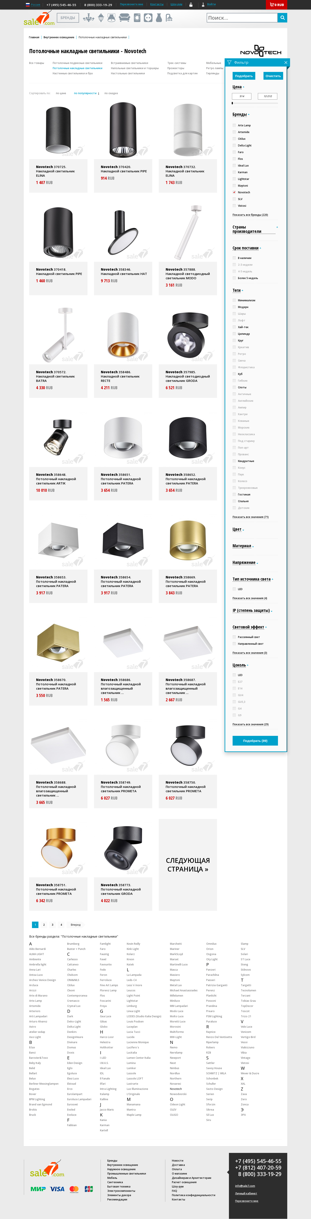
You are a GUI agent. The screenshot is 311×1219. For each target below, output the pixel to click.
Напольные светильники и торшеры (135, 68)
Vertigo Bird (248, 1037)
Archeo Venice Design (42, 980)
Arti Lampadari (38, 1016)
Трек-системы (176, 63)
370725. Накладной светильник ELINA (55, 171)
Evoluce (71, 1115)
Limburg (132, 1006)
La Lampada (134, 975)
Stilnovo (246, 969)
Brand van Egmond (40, 1104)
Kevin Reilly (133, 944)
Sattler (210, 1063)
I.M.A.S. (104, 1063)
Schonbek (212, 1078)
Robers (210, 1047)
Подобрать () (255, 741)
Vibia (244, 1052)
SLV (243, 949)
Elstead (71, 1084)
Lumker (131, 1068)
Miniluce (175, 1001)
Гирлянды (212, 73)
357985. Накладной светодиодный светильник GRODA (188, 376)
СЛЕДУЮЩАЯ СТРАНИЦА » (188, 864)
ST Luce (245, 959)
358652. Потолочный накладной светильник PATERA (186, 478)
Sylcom (245, 975)
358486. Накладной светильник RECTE (120, 376)
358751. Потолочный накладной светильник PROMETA (56, 889)
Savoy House (214, 1068)
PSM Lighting (214, 1016)
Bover (32, 1094)
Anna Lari (35, 969)
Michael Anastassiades (184, 990)
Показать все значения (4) (250, 598)
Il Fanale (105, 1078)
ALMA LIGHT (36, 954)
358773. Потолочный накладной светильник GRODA (121, 889)
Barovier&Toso (38, 1058)
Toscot (245, 1011)
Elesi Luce (73, 1078)
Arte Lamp (35, 1001)
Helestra (105, 1042)
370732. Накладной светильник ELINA (185, 171)
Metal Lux (176, 985)
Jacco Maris (107, 1109)
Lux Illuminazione (137, 1089)
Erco (70, 1089)
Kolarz (131, 954)
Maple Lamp (134, 1115)
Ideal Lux (105, 1068)
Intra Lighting (108, 1089)
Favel (103, 959)
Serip (209, 1099)
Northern (175, 1078)
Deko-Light (74, 1021)
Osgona (211, 954)
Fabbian (72, 1125)
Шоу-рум (176, 4)
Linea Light (133, 1011)
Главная (34, 37)
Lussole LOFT (135, 1078)
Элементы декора (119, 1195)
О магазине (179, 1173)
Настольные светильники (128, 73)
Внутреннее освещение (59, 37)
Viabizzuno (247, 1047)
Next (173, 1063)
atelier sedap (37, 1032)
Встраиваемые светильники (129, 63)
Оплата (177, 1169)
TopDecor (247, 1006)
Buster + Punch (76, 949)
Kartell (104, 1130)
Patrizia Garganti (216, 985)
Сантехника (115, 1182)
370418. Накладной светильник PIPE (59, 271)
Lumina (131, 1063)
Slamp (244, 944)
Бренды (112, 1160)
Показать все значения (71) (251, 517)
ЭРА (243, 1115)
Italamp (104, 1094)
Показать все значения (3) (250, 653)
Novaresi (175, 1084)
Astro (32, 1027)
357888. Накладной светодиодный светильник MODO (188, 273)
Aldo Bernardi (37, 949)
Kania (103, 1120)
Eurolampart (75, 1094)
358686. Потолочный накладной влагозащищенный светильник (121, 686)
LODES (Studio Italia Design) (144, 1016)
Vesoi (244, 1042)
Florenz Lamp (108, 990)
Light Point (133, 995)
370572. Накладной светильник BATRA (55, 376)
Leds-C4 (131, 980)
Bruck (32, 1115)
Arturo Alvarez (38, 1021)
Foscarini (105, 1001)
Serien (210, 1094)
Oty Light (212, 959)
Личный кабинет (246, 1193)
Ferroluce (106, 980)
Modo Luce (176, 1011)
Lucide (131, 1037)
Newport (175, 1058)
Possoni (211, 1001)
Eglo (70, 1068)
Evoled (71, 1109)
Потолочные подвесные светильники (77, 63)
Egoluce (72, 1073)
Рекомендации (117, 1199)
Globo (104, 1027)
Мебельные (213, 63)
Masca (174, 969)
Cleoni (71, 990)
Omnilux (211, 944)
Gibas (103, 1021)
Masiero (175, 975)
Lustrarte (132, 1084)
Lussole (131, 1073)
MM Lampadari (179, 1006)
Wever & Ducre (250, 1073)
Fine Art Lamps (109, 985)
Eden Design (74, 1063)
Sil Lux (210, 1115)
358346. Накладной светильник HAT (124, 271)
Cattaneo (73, 964)
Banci (32, 1052)
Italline (104, 1099)
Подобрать (244, 76)
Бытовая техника (118, 1186)
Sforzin (210, 1104)
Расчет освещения (184, 1182)
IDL (102, 1073)
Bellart (33, 1073)
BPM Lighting (37, 1099)
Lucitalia (132, 1052)
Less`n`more (134, 985)
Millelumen (176, 995)
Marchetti (176, 944)
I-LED (103, 1058)
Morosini (175, 1027)
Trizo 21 (246, 1016)
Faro (103, 949)
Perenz (210, 990)
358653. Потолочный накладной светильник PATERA (56, 581)
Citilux (71, 985)
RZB (208, 1052)
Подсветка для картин (182, 73)
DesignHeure (75, 1037)
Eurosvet (72, 1104)
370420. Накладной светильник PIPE (124, 169)
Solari (244, 954)
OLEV (173, 1109)
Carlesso (72, 959)
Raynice (211, 1032)
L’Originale (133, 1094)
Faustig (104, 954)
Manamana (133, 1104)
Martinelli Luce (179, 964)
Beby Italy (35, 1063)
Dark (70, 1016)
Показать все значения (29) (251, 724)
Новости (177, 1160)
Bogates (34, 1089)
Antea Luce (36, 975)
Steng (244, 964)
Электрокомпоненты (121, 1191)
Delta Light (74, 1027)
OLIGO (174, 1115)
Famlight (105, 944)
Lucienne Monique (138, 1042)
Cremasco (73, 1001)
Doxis (70, 1052)
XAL (243, 1084)
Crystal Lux (74, 1006)
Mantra (131, 1109)
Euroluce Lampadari (79, 1099)
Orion (209, 949)
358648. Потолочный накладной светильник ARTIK (56, 478)
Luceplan (132, 1027)
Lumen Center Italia (139, 1058)
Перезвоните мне (246, 1201)
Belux (32, 1078)
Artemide (35, 1006)
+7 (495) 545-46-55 (61, 4)
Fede (103, 969)
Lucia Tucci (133, 1032)
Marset (174, 959)
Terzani (245, 995)
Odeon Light (177, 1104)
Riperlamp (212, 1042)
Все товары (36, 63)
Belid (32, 1068)
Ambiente (35, 959)
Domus (71, 1047)
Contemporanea (77, 995)
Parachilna (212, 975)
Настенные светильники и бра (73, 73)
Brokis (33, 1109)
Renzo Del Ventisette (219, 1037)
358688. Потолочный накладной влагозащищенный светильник (56, 788)
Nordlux (175, 1073)
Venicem (246, 1032)
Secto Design (214, 1089)
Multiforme (177, 1032)
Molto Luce (177, 1016)
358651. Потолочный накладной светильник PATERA (121, 478)
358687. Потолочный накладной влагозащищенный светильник (186, 686)
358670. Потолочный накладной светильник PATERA (56, 684)
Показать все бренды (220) (250, 215)
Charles (71, 969)
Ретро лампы (214, 68)
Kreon (130, 959)
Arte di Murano (38, 995)
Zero (244, 1099)
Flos (102, 995)
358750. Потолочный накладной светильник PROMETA (186, 786)
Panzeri (211, 969)
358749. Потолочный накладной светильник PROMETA (121, 786)
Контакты (156, 4)
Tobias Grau (248, 1001)
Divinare (72, 1042)
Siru (208, 1120)
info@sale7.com (245, 1185)
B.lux (32, 1047)
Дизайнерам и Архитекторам (191, 1178)
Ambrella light (37, 964)
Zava (244, 1094)
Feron (103, 975)
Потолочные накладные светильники (77, 68)
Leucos (131, 990)
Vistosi (245, 1063)
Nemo (174, 1047)
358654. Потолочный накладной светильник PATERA (121, 581)
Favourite (106, 964)
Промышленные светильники (126, 1173)
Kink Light (133, 949)
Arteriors (34, 1011)
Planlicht (211, 995)
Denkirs (72, 1032)
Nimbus (174, 1068)
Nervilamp (176, 1052)
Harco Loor (107, 1037)
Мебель (112, 1178)
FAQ (174, 1191)
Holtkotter (106, 1047)
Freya (103, 1006)
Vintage (245, 1058)
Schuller (211, 1084)
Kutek (130, 964)
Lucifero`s (133, 1047)
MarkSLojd (176, 954)
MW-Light (176, 1037)
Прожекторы (175, 68)
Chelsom (72, 975)
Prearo (210, 1011)
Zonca (245, 1104)
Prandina (211, 1006)
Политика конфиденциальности (193, 1195)
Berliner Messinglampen (44, 1084)
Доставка (178, 1165)
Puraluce (211, 1021)
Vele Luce (246, 1027)
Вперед (75, 925)
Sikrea (210, 1109)
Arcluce (33, 985)
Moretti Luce (178, 1021)
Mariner (174, 949)
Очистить (273, 76)
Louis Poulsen (135, 1021)
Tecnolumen (248, 990)
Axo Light (35, 1037)
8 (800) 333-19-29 (98, 4)
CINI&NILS (73, 980)
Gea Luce (105, 1016)
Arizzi (32, 990)
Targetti (246, 985)
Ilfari (103, 1084)
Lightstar (132, 1001)
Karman (104, 1125)
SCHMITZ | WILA (216, 1073)
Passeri (210, 980)
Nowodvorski (178, 1094)
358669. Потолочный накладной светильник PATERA (186, 581)
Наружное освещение (121, 1169)
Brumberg (73, 944)
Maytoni (175, 980)
